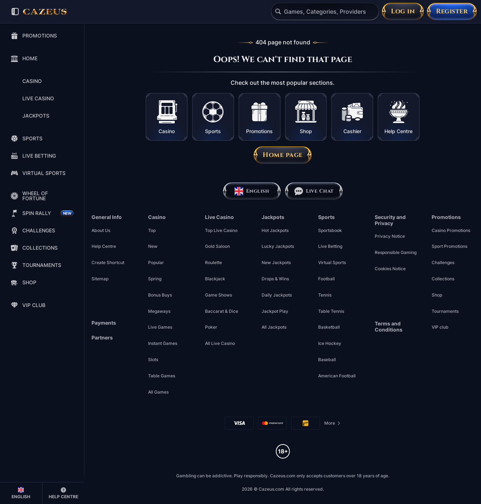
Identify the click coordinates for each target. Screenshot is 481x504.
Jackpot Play (275, 311)
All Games (158, 392)
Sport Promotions (449, 246)
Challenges (443, 262)
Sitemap (100, 278)
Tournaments (445, 311)
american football (337, 375)
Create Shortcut (108, 262)
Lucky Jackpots (278, 246)
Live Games (160, 327)
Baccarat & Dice (221, 311)
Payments (104, 323)
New (152, 246)
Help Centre (104, 246)
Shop (437, 295)
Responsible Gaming (396, 252)
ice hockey (329, 343)
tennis (324, 295)
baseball (327, 359)
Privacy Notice (390, 236)
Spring (154, 278)
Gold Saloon (217, 246)
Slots (153, 359)
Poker (211, 327)
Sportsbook (330, 230)
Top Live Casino (221, 230)
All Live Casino (220, 343)
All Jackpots (274, 327)
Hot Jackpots (275, 230)
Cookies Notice (390, 268)
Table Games (161, 375)
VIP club (440, 327)
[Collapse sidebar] (15, 11)
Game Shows (218, 295)
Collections (443, 278)
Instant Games (162, 343)
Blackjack (215, 278)
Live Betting (330, 246)
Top (152, 230)
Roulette (213, 262)
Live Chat (313, 191)
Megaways (159, 311)
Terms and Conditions (388, 327)
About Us (101, 230)
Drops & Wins (275, 278)
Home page (283, 154)
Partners (102, 338)
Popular (156, 262)
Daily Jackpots (277, 295)
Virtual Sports (332, 262)
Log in (403, 11)
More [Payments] (332, 424)
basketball (329, 327)
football (326, 278)
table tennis (331, 311)
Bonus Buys (160, 295)
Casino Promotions (451, 230)
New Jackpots (276, 262)
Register (452, 11)
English (252, 191)
